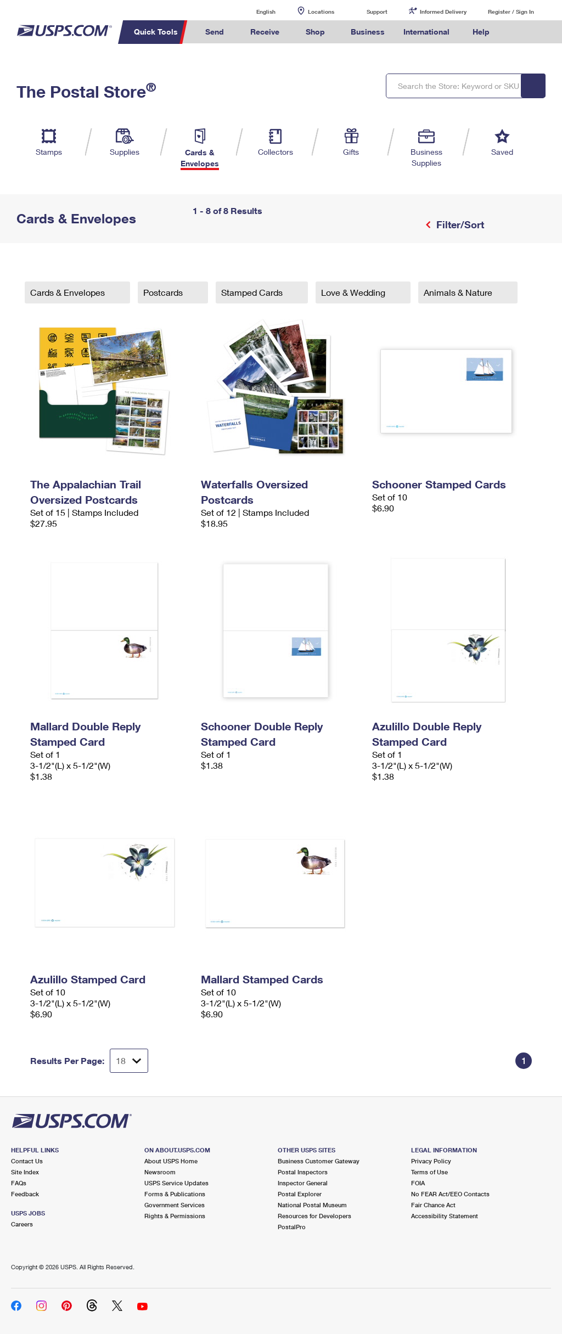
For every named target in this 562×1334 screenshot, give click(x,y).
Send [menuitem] (214, 31)
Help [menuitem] (481, 31)
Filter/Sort (459, 224)
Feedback (25, 1193)
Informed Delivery (443, 11)
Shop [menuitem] (315, 31)
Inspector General (303, 1182)
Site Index (25, 1171)
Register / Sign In (511, 11)
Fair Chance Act (433, 1204)
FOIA (418, 1182)
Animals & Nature (459, 292)
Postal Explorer (300, 1193)
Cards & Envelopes (68, 292)
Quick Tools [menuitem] (156, 31)
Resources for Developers (314, 1215)
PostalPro (292, 1226)
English (255, 11)
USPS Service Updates (176, 1182)
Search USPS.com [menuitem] (517, 32)
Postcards (164, 292)
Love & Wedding (354, 292)
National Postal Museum (312, 1204)
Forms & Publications (174, 1193)
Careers (22, 1224)
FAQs (18, 1182)
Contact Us (27, 1160)
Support (377, 11)
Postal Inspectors (303, 1171)
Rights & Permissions (174, 1215)
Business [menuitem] (368, 31)
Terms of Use (429, 1171)
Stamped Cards (253, 292)
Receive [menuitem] (264, 31)
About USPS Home (171, 1160)
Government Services (174, 1204)
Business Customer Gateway (318, 1160)
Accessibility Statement (444, 1215)
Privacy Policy (431, 1160)
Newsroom (160, 1171)
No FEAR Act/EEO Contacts (450, 1193)
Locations (321, 11)
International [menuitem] (426, 31)
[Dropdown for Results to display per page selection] (129, 1061)
